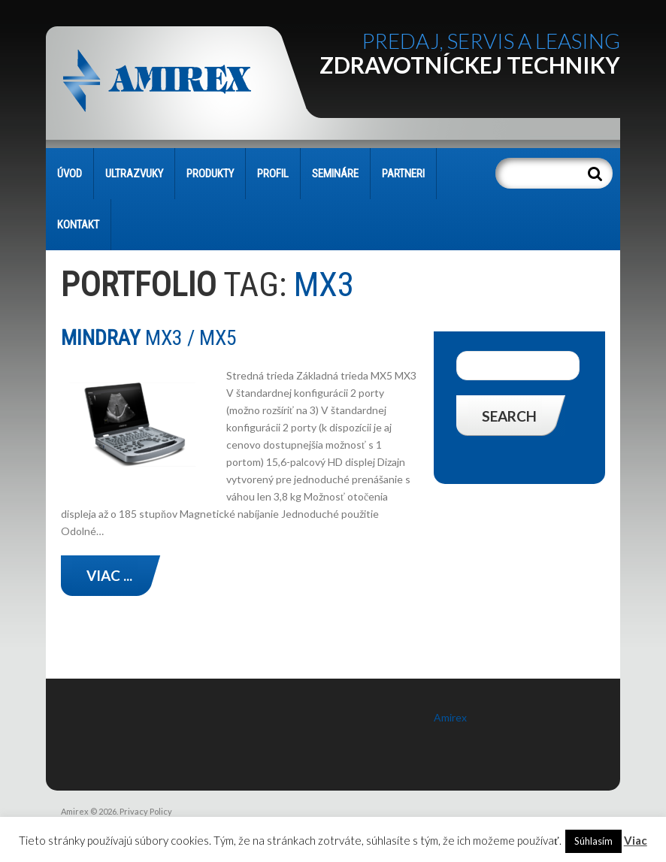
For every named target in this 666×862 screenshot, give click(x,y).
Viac (635, 840)
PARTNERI (403, 173)
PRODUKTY (210, 173)
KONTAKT (78, 224)
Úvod (69, 173)
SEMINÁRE (335, 173)
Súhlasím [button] (593, 841)
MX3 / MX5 (149, 337)
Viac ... (109, 575)
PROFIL (273, 173)
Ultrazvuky (134, 173)
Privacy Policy (146, 811)
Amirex (450, 717)
